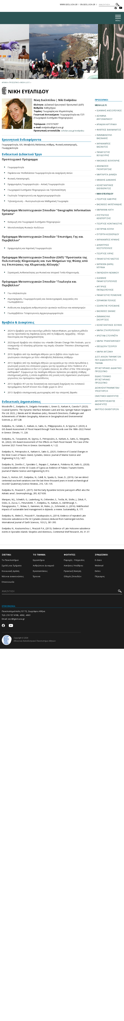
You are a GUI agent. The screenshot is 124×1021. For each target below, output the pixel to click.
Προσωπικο (14, 83)
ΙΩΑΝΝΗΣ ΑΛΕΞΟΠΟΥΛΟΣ (109, 110)
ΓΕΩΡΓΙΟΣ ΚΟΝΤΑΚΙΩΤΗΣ (109, 224)
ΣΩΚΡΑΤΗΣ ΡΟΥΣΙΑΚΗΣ (108, 306)
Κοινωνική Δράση (10, 571)
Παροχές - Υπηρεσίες (74, 560)
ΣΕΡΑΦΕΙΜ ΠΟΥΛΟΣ (106, 300)
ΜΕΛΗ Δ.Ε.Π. (101, 105)
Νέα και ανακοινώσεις (13, 577)
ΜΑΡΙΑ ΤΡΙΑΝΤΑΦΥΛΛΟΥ (108, 341)
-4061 (28, 615)
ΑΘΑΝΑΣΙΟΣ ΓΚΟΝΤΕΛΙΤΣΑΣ (104, 168)
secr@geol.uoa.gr (16, 619)
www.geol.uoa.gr (68, 4)
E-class (98, 560)
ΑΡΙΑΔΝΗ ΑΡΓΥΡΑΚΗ (107, 124)
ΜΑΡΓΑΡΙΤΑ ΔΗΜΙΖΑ (107, 174)
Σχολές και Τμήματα (11, 566)
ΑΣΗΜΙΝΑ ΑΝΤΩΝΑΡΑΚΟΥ (104, 118)
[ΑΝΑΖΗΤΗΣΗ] (109, 4)
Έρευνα (36, 577)
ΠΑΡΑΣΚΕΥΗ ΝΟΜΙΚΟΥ (108, 273)
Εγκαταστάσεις (40, 571)
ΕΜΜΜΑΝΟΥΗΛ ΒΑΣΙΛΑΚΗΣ (104, 137)
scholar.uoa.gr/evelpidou (73, 131)
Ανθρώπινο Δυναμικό (43, 566)
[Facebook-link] (116, 8)
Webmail (99, 566)
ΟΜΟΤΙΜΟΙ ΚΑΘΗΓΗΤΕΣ (107, 396)
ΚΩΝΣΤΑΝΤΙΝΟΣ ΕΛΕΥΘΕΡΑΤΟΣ (105, 187)
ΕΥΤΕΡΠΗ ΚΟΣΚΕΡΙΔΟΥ (108, 234)
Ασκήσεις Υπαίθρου (73, 566)
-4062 (22, 615)
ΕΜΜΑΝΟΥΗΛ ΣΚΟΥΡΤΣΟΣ (103, 318)
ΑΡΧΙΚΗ (4, 83)
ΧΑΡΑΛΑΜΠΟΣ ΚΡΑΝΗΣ (108, 240)
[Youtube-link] (120, 8)
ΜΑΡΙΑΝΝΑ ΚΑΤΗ (105, 210)
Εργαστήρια (39, 560)
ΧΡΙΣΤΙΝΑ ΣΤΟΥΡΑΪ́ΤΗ (107, 336)
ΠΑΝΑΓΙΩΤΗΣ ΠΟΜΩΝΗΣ (109, 295)
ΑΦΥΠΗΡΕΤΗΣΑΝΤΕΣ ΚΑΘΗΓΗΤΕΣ (105, 403)
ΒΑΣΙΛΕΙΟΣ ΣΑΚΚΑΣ (106, 311)
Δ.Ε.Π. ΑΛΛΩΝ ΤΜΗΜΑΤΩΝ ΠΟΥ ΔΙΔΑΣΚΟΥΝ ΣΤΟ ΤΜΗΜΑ (108, 360)
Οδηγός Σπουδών (72, 577)
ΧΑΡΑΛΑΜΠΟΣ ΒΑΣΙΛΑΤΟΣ (104, 146)
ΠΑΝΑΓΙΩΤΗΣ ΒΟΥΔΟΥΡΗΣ (103, 154)
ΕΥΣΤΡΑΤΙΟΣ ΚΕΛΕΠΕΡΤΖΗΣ (104, 217)
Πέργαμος (100, 577)
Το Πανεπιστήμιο (10, 560)
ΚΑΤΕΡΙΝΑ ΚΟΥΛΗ (105, 229)
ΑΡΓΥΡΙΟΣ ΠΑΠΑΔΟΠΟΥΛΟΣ (105, 289)
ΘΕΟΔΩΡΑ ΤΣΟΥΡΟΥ (107, 346)
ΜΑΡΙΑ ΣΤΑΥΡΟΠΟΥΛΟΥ (108, 330)
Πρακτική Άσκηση (72, 571)
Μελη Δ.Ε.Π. (25, 83)
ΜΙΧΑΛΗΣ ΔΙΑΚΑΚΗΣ (106, 180)
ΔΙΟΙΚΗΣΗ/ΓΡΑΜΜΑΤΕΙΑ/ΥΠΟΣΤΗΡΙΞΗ (107, 390)
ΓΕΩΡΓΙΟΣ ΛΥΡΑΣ (105, 253)
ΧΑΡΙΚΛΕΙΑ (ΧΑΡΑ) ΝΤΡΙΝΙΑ (105, 266)
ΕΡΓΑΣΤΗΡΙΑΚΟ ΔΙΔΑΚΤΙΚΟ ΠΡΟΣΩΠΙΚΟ (108, 370)
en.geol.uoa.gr (87, 4)
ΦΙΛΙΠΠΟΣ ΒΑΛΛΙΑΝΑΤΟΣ (109, 130)
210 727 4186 (12, 615)
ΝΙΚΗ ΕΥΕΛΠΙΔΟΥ (105, 194)
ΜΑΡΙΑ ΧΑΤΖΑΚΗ (105, 352)
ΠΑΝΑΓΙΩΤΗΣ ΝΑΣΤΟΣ (108, 259)
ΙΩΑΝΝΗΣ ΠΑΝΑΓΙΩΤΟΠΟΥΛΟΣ (107, 280)
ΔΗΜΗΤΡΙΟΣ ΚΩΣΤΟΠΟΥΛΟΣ (104, 247)
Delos (98, 571)
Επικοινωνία (8, 582)
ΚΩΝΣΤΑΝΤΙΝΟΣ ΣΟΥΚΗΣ (109, 325)
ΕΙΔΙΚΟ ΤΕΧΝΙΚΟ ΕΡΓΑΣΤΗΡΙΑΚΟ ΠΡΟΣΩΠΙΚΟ (103, 380)
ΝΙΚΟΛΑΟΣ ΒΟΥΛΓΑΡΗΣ (108, 161)
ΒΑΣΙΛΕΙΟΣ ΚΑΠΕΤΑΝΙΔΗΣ (109, 204)
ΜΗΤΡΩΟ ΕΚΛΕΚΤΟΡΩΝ (107, 409)
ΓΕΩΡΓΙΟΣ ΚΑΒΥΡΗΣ (107, 199)
